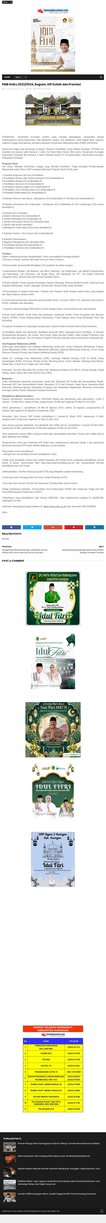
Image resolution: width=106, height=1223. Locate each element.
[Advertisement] (53, 927)
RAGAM (48, 97)
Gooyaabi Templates (50, 1219)
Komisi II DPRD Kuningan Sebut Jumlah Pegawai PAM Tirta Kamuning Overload (57, 1202)
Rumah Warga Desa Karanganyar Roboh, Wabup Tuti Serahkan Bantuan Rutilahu (59, 1151)
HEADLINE (40, 97)
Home (7, 78)
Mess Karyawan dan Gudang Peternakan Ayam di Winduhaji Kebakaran (54, 1164)
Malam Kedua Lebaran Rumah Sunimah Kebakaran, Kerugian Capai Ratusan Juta (59, 1177)
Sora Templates (19, 1219)
